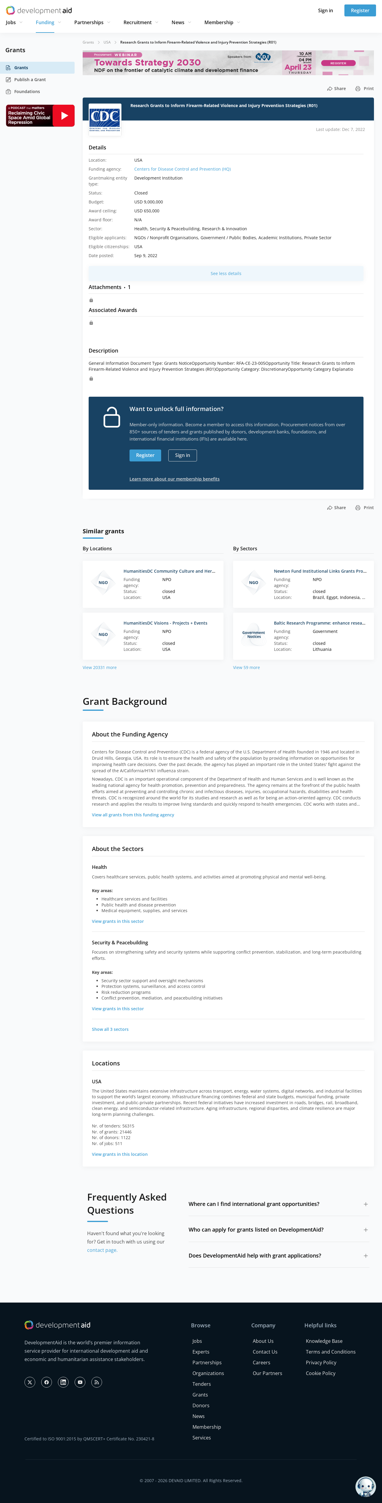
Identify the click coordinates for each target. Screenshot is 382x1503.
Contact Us (265, 1351)
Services (201, 1437)
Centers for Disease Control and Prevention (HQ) (182, 169)
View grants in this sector (118, 921)
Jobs (11, 22)
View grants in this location (120, 1154)
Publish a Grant (25, 80)
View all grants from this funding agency (133, 815)
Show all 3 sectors (110, 1029)
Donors (201, 1405)
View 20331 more (100, 667)
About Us (263, 1341)
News (178, 22)
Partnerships (89, 22)
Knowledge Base (324, 1341)
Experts (201, 1351)
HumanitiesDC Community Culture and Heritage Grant (179, 571)
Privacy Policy (321, 1362)
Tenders (201, 1384)
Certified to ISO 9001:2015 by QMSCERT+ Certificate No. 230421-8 (89, 1439)
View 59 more (246, 667)
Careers (261, 1362)
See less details (226, 273)
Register (360, 10)
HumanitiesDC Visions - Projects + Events (165, 623)
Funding (45, 22)
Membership (218, 22)
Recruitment (138, 22)
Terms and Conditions (331, 1351)
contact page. (102, 1250)
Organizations (208, 1373)
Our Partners (267, 1373)
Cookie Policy (320, 1373)
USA (107, 42)
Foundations (22, 92)
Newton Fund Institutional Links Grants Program (324, 571)
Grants (16, 68)
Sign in (325, 10)
